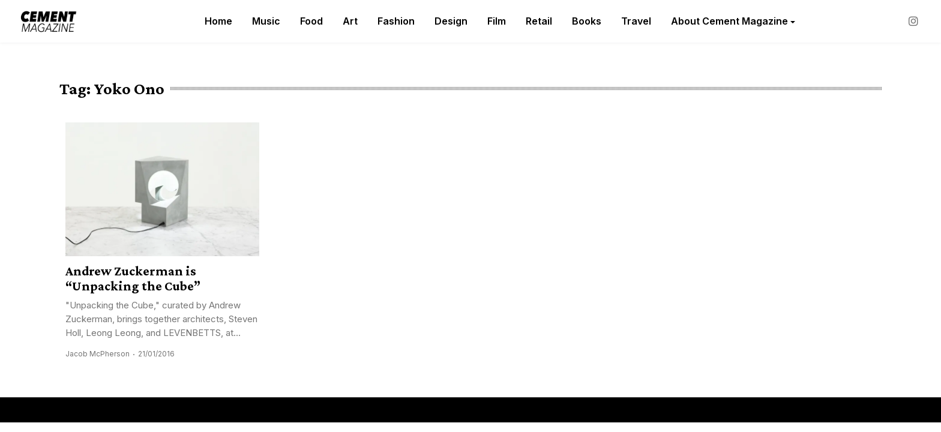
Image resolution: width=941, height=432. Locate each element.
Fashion (396, 21)
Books (586, 21)
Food (311, 21)
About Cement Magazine (729, 21)
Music (266, 21)
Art (350, 21)
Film (496, 21)
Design (450, 21)
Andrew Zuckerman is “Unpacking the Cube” (132, 278)
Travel (636, 21)
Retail (539, 21)
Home (218, 21)
